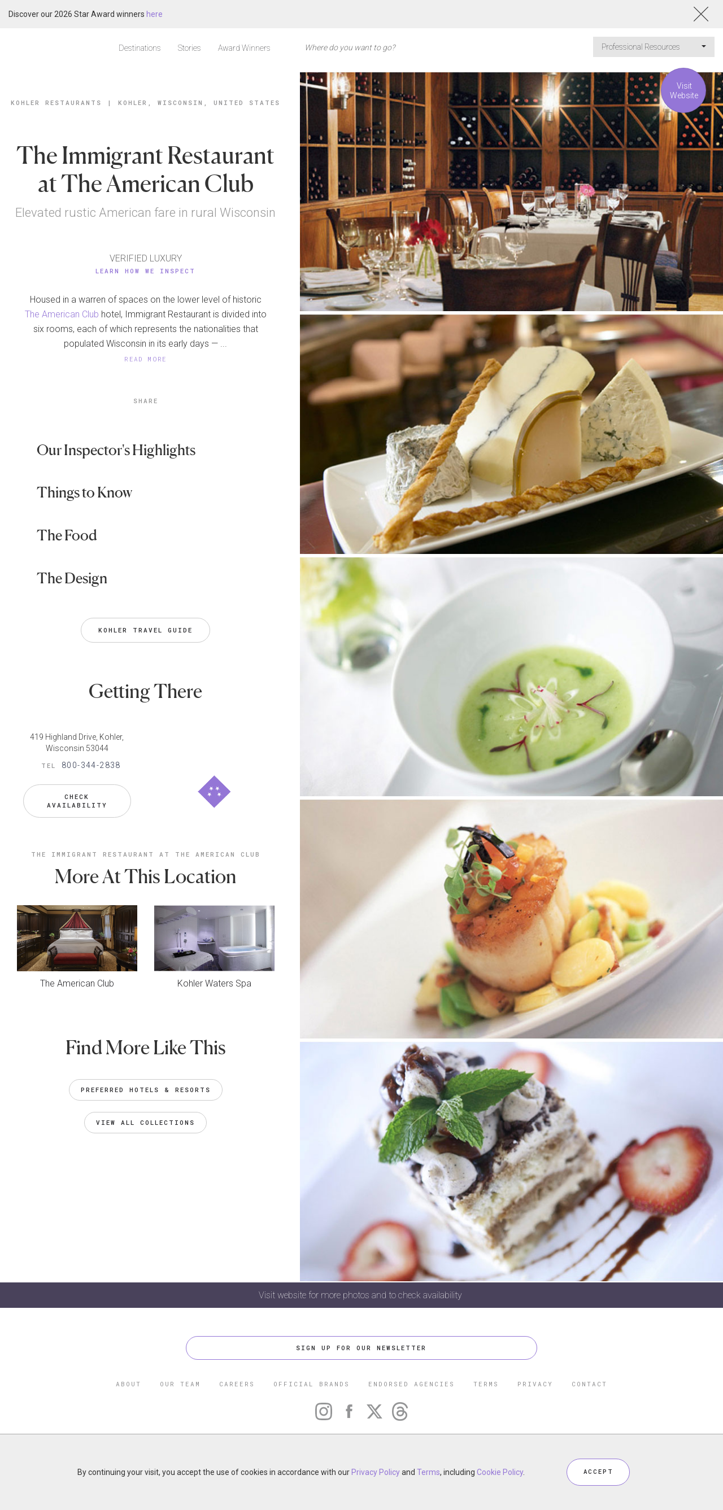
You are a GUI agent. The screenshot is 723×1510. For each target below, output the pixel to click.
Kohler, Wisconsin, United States (199, 102)
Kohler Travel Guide (145, 630)
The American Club (62, 314)
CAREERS (237, 1384)
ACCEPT (598, 1472)
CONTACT (589, 1384)
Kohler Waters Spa (214, 978)
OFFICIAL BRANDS (311, 1384)
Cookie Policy (500, 1472)
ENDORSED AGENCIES (411, 1384)
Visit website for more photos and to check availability (361, 1295)
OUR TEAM (180, 1384)
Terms (428, 1472)
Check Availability (77, 796)
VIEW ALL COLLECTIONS (145, 1117)
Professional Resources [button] (654, 46)
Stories (189, 48)
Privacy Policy (375, 1472)
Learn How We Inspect (145, 271)
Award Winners (244, 48)
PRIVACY (535, 1384)
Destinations (140, 48)
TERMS (486, 1384)
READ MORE (145, 359)
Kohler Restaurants (56, 102)
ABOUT (128, 1384)
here (154, 14)
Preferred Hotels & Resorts (146, 1084)
